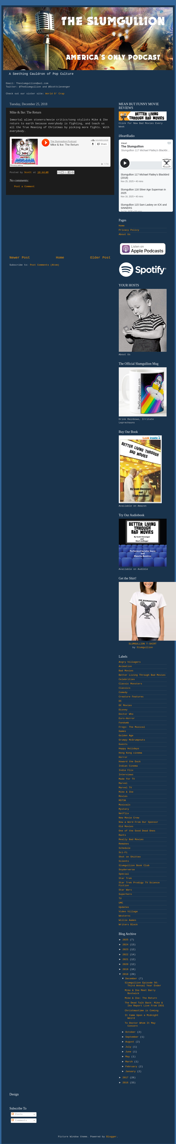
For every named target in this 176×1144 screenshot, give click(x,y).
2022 (126, 954)
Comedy (123, 692)
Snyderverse (127, 869)
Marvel (123, 783)
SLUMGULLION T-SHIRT (143, 643)
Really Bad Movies (131, 839)
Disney (123, 709)
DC (120, 701)
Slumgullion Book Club (134, 865)
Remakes (124, 843)
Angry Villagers (130, 662)
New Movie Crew (129, 817)
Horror (123, 757)
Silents (124, 861)
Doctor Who (126, 714)
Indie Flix (126, 770)
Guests (123, 744)
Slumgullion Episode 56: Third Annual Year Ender (143, 984)
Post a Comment (24, 186)
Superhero (125, 894)
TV (120, 898)
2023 (126, 949)
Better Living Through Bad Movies (142, 675)
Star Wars (125, 890)
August (130, 1041)
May (128, 1056)
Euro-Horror (127, 718)
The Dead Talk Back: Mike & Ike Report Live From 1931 (144, 1004)
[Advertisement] (60, 225)
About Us (125, 234)
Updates (124, 907)
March (129, 1061)
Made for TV (127, 779)
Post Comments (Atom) (44, 265)
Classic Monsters (130, 683)
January (131, 1071)
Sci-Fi (123, 852)
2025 (126, 939)
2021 (126, 959)
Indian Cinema (128, 766)
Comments (19, 1120)
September (132, 1037)
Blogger (111, 1136)
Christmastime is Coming (141, 1010)
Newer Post (20, 258)
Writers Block (128, 924)
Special (124, 874)
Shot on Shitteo (130, 856)
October (131, 1032)
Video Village (128, 911)
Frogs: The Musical (132, 727)
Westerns (125, 916)
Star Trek (125, 878)
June (129, 1051)
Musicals (125, 804)
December (132, 978)
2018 (126, 974)
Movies (123, 796)
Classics (125, 688)
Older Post (100, 258)
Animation (125, 666)
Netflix (124, 813)
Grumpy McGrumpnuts (132, 740)
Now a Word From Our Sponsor (138, 822)
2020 (126, 964)
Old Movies (126, 826)
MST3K (122, 800)
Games (122, 731)
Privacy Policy (129, 230)
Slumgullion (145, 647)
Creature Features (131, 696)
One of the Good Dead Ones (137, 830)
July (129, 1047)
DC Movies (125, 705)
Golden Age (126, 735)
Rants (122, 835)
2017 (126, 1077)
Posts (17, 1114)
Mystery (124, 809)
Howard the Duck (130, 761)
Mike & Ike (126, 792)
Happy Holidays (129, 748)
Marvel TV (125, 787)
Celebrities (127, 679)
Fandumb (124, 722)
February (132, 1066)
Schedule (125, 848)
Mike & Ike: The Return (141, 998)
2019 (126, 969)
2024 (126, 944)
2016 (126, 1082)
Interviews (126, 774)
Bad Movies (126, 670)
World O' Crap (54, 93)
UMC (121, 903)
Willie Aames (127, 920)
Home (60, 258)
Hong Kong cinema (130, 753)
